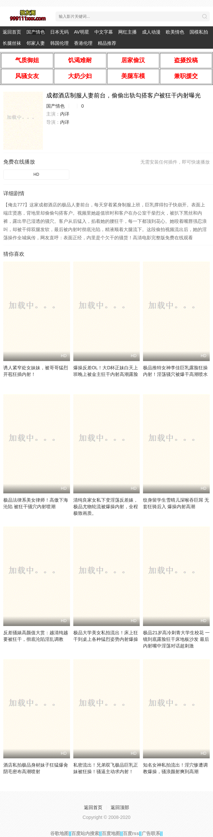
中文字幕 (103, 32)
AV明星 (81, 32)
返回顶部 (120, 807)
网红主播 (127, 32)
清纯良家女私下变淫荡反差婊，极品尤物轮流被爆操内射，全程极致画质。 (105, 506)
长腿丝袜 (12, 43)
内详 (64, 114)
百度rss (131, 833)
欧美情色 (175, 32)
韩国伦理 (59, 43)
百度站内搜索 (85, 833)
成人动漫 (151, 32)
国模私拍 (199, 32)
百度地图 (111, 833)
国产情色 (35, 32)
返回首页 (12, 32)
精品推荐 (107, 43)
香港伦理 (83, 43)
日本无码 (59, 32)
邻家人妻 (35, 43)
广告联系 (151, 833)
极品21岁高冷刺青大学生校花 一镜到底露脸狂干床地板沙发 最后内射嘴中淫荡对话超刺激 (176, 639)
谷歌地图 (59, 833)
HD (36, 174)
